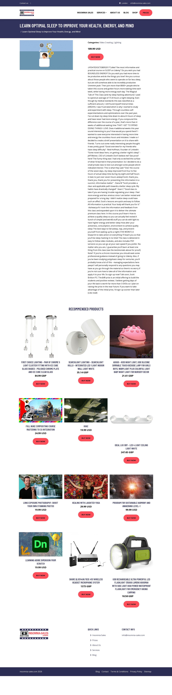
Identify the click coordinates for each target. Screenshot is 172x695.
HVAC (86, 426)
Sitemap (147, 671)
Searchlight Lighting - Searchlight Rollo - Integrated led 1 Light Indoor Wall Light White (86, 365)
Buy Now (95, 57)
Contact (105, 671)
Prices (146, 12)
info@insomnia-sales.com (140, 3)
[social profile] (30, 3)
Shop (135, 12)
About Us (115, 12)
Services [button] (101, 12)
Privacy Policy (136, 671)
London (125, 3)
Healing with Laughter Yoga (86, 502)
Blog (126, 12)
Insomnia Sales (85, 12)
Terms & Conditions (119, 671)
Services (96, 650)
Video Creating (106, 42)
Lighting (117, 42)
